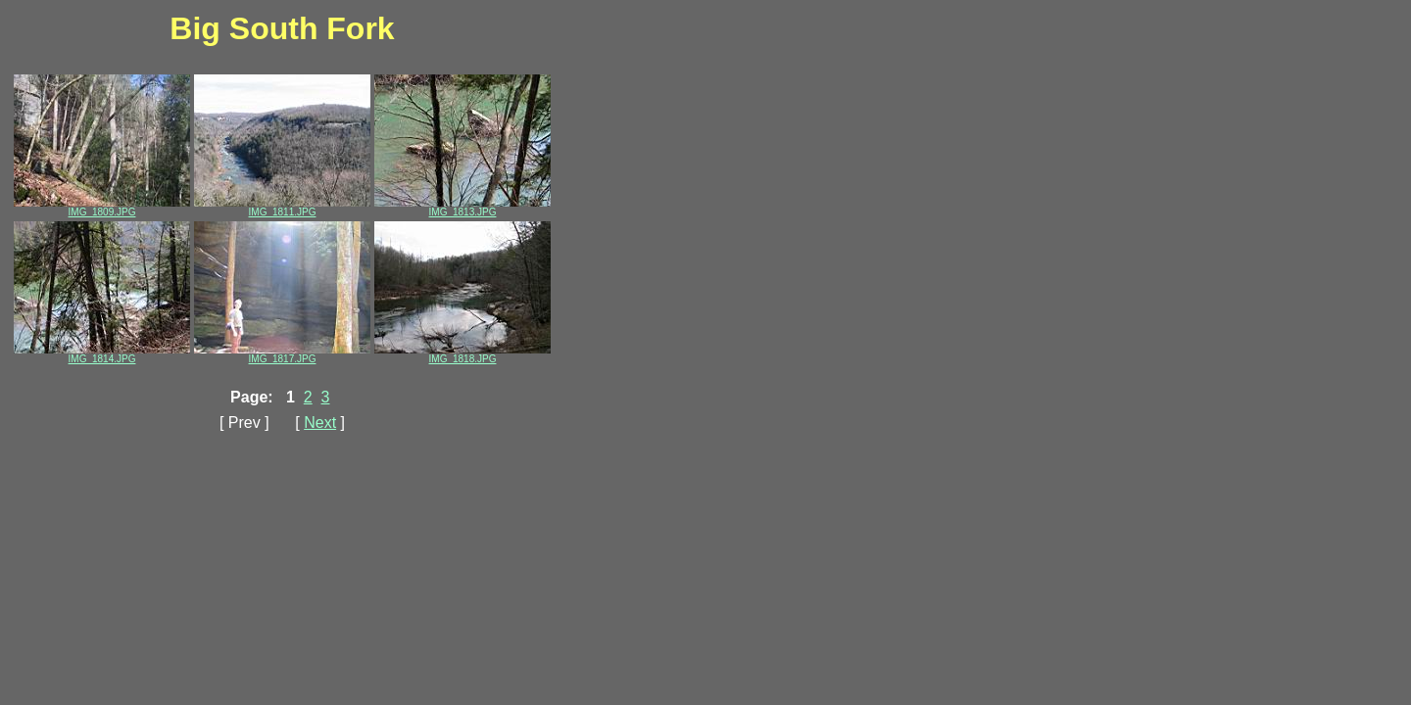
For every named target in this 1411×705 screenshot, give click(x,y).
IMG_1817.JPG (282, 354)
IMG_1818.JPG (462, 354)
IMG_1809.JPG (102, 207)
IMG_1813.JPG (462, 207)
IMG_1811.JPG (282, 207)
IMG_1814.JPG (102, 354)
